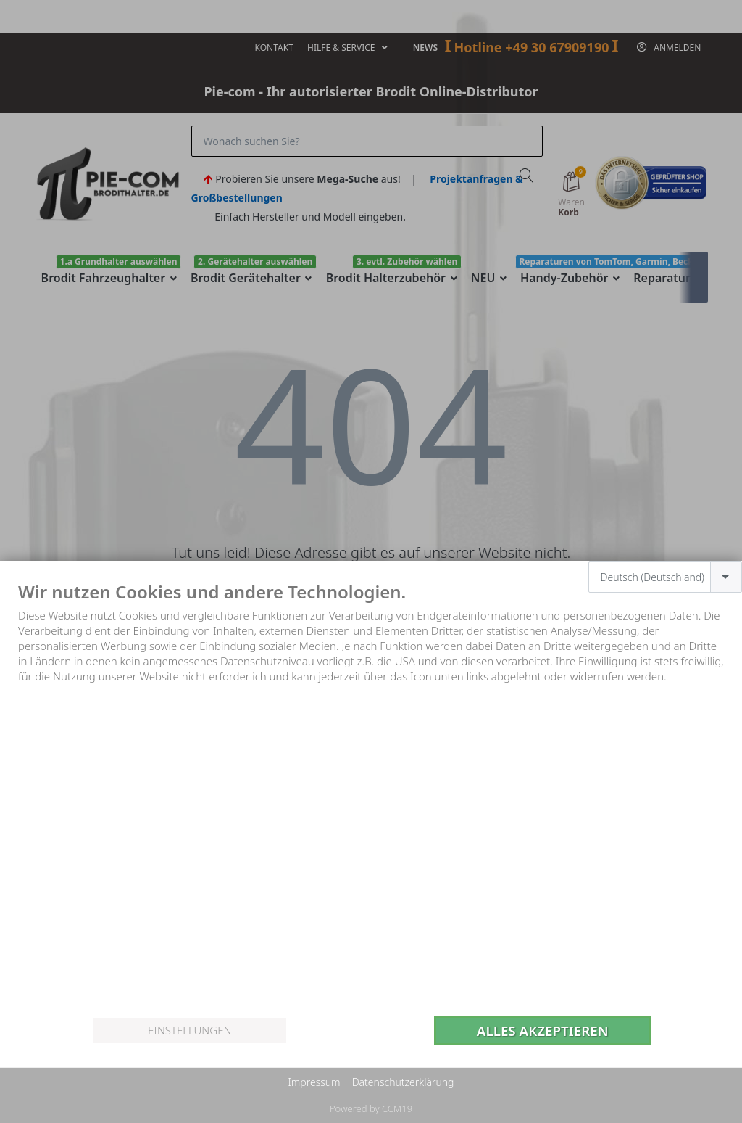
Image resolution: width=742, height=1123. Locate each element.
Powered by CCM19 (371, 1108)
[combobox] (665, 577)
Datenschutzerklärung (403, 1082)
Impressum (314, 1082)
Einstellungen (189, 1030)
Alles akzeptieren (543, 1030)
